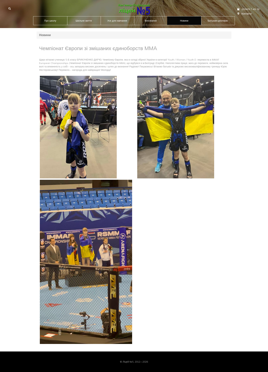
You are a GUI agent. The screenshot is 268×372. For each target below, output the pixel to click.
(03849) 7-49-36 (250, 9)
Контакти (246, 13)
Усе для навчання (117, 20)
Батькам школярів (218, 20)
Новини (184, 20)
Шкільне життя (84, 20)
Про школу (50, 20)
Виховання (151, 20)
